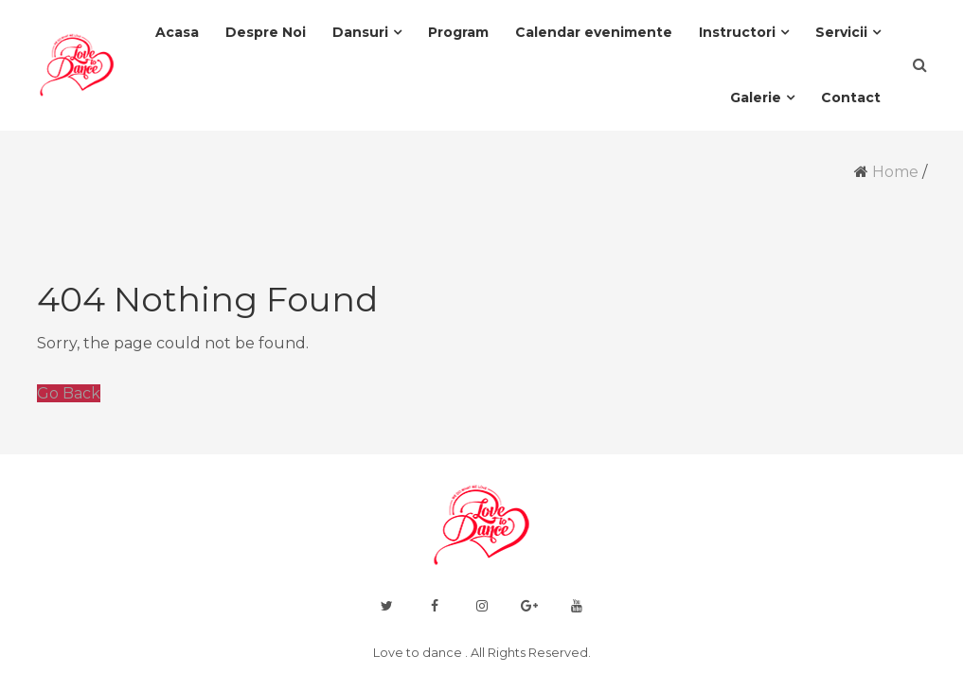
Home (895, 172)
